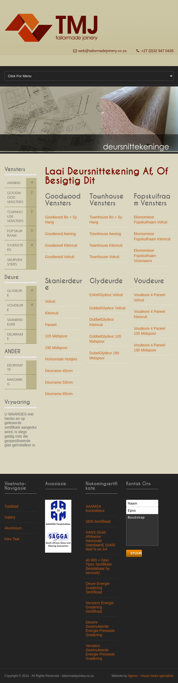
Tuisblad (11, 506)
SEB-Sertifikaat (98, 521)
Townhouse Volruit (105, 257)
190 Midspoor (56, 348)
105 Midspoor (56, 336)
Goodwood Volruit (59, 257)
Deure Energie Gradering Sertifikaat (97, 587)
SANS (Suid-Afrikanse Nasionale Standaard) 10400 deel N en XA (100, 540)
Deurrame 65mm (59, 394)
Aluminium (13, 528)
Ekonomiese (144, 234)
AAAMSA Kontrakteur (95, 508)
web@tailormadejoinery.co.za (102, 51)
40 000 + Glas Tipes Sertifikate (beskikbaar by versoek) (99, 566)
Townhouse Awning (105, 234)
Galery (9, 517)
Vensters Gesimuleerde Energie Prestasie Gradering (100, 652)
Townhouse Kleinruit (106, 245)
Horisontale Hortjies (61, 359)
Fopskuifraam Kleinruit (152, 239)
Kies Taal (11, 539)
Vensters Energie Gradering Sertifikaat (100, 607)
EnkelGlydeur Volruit (106, 295)
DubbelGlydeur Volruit (107, 308)
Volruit (50, 301)
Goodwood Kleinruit (61, 245)
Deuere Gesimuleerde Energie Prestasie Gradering (100, 628)
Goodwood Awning (60, 234)
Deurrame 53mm (59, 382)
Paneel (51, 325)
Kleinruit (51, 313)
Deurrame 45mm (59, 371)
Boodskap (142, 530)
